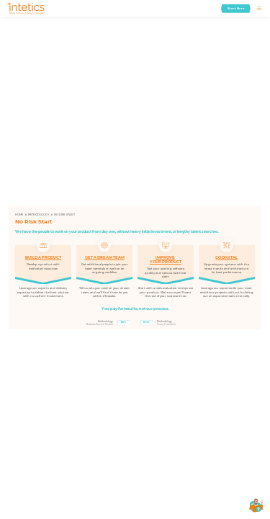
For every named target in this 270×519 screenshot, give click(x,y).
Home (19, 214)
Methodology (38, 214)
